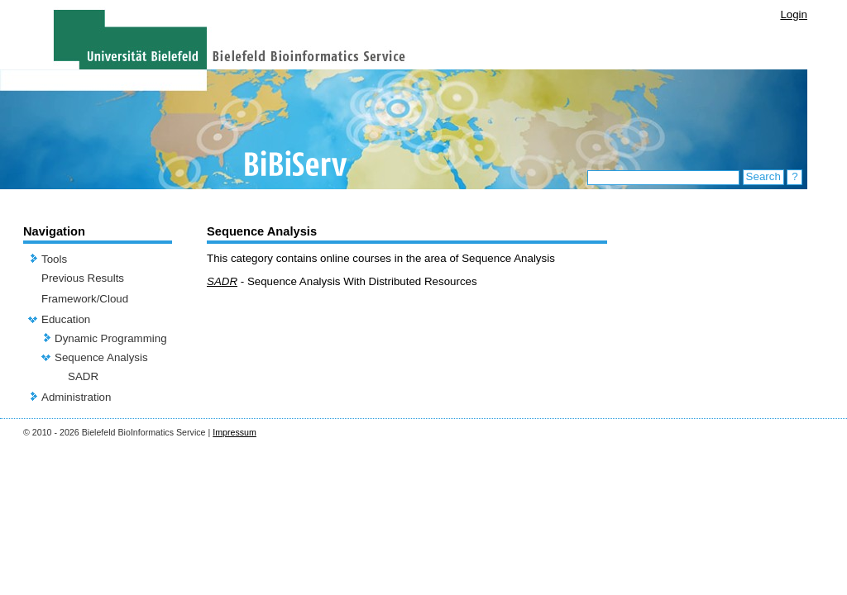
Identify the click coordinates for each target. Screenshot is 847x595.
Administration (76, 397)
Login (793, 14)
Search (763, 176)
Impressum (234, 432)
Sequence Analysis (101, 357)
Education (65, 319)
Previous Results (82, 278)
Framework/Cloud (84, 299)
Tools (54, 259)
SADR (83, 376)
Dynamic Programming (111, 338)
